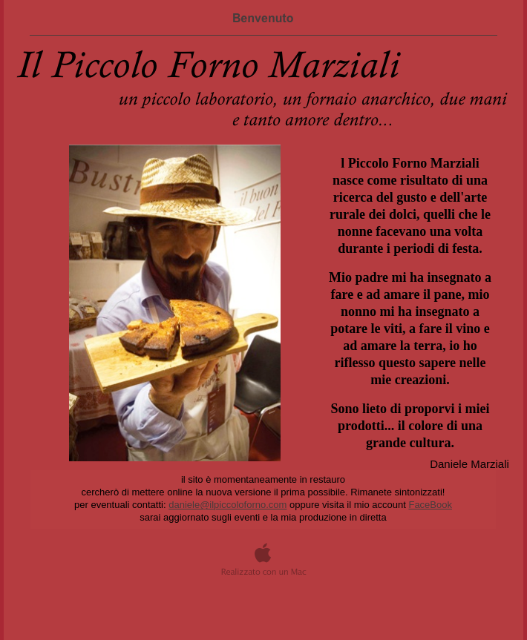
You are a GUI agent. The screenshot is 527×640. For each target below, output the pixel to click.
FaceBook (430, 504)
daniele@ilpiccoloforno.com (227, 504)
